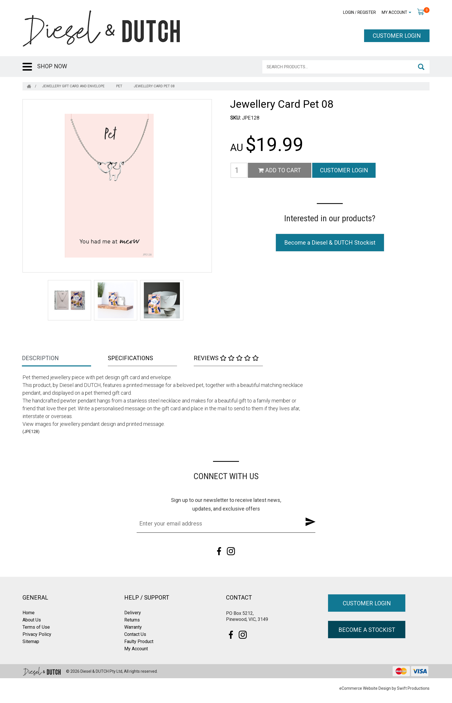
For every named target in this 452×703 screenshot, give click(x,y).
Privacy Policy (36, 634)
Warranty (133, 627)
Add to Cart (279, 170)
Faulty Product (138, 641)
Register (366, 12)
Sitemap (30, 641)
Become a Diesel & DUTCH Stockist (330, 242)
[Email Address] (217, 523)
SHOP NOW (52, 66)
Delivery (132, 612)
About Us (31, 620)
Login (348, 12)
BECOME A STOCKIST (366, 629)
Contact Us (135, 634)
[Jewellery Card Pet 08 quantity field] (239, 170)
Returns (132, 620)
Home (28, 612)
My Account (394, 12)
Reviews (226, 358)
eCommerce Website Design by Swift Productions (384, 688)
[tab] (65, 358)
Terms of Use (36, 627)
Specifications (130, 358)
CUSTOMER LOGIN (397, 35)
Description (40, 358)
